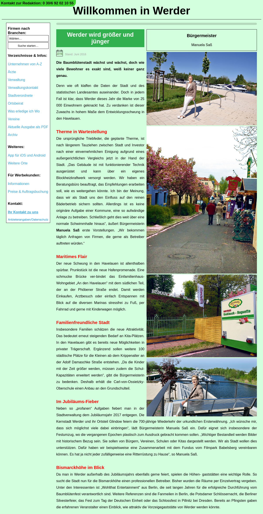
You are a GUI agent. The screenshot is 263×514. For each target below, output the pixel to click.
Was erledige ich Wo (24, 111)
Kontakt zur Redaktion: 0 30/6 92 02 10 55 (37, 3)
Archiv (12, 135)
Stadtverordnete (20, 95)
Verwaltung (16, 80)
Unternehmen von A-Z (25, 64)
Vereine (14, 119)
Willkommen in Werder (131, 11)
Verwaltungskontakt (23, 88)
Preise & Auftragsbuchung (28, 191)
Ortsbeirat (15, 103)
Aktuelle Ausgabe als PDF (28, 127)
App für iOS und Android (27, 155)
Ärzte (12, 72)
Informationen (18, 184)
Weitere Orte (17, 163)
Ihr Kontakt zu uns (23, 212)
